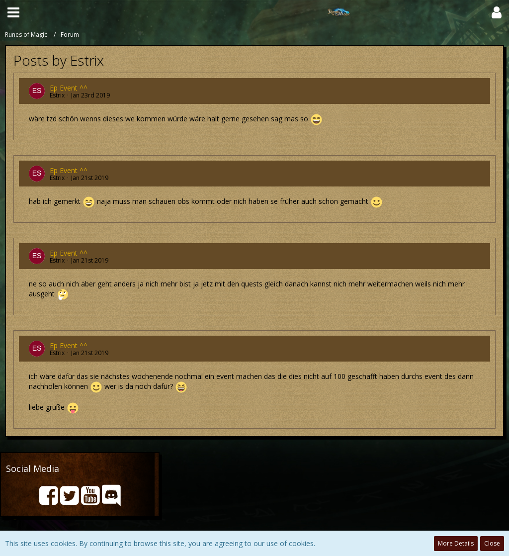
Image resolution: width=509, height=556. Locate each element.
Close (492, 543)
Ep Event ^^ (68, 88)
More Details (456, 543)
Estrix (57, 95)
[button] (13, 12)
